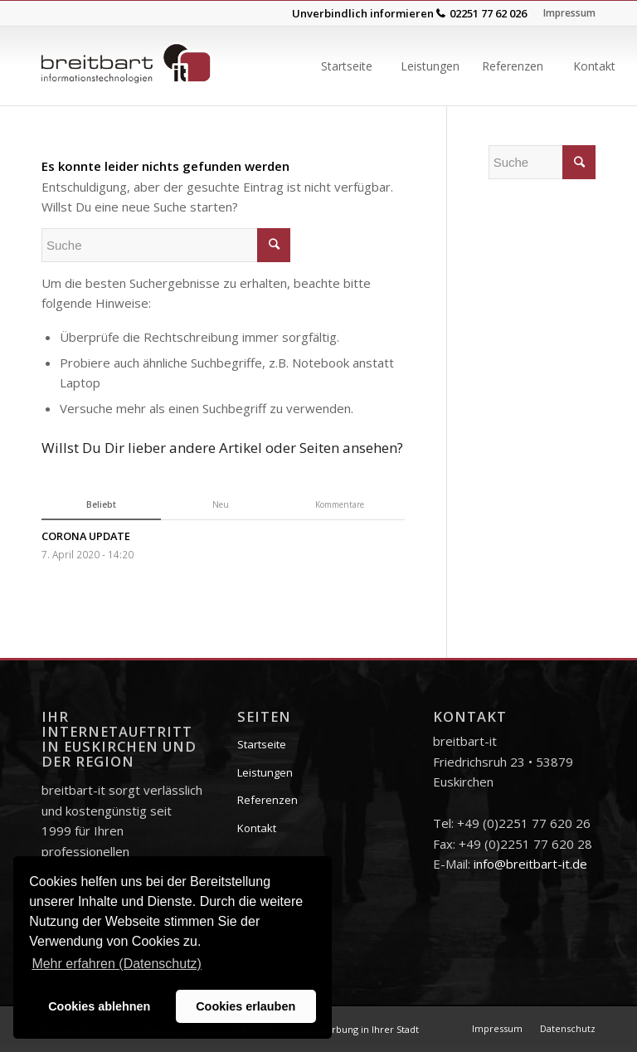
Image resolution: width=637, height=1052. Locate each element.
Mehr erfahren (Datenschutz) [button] (117, 964)
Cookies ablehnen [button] (99, 1006)
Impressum (569, 13)
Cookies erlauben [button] (245, 1006)
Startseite (261, 744)
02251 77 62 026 (488, 13)
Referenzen (267, 799)
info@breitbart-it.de (530, 863)
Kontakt (256, 828)
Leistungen (265, 772)
